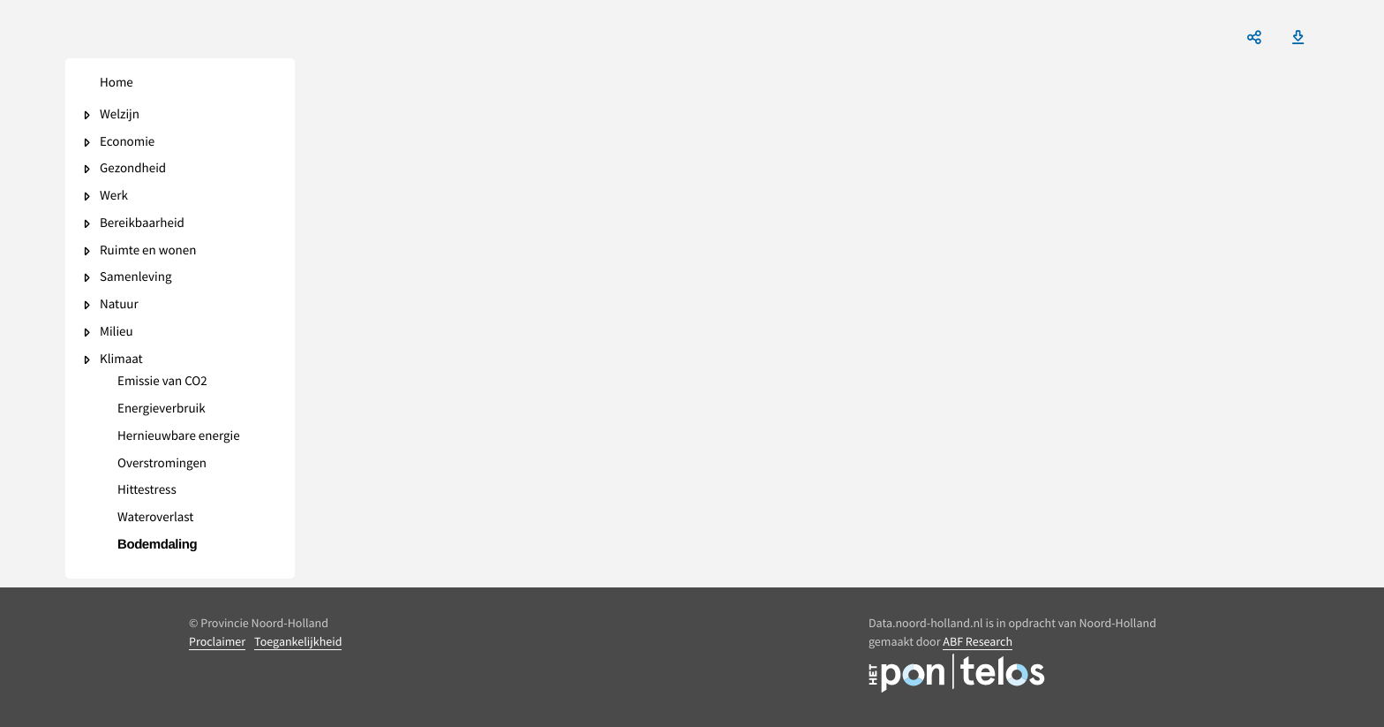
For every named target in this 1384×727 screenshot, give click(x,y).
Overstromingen (162, 464)
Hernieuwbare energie (178, 436)
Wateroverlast (155, 518)
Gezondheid (133, 169)
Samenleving (135, 277)
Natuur (119, 305)
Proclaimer (217, 641)
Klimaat (121, 359)
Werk (114, 196)
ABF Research (977, 641)
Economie (127, 142)
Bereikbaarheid (142, 223)
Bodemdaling (157, 545)
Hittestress (147, 490)
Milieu (116, 332)
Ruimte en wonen (148, 251)
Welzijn (119, 115)
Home (116, 83)
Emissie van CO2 (162, 382)
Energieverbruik (161, 409)
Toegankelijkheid (298, 641)
